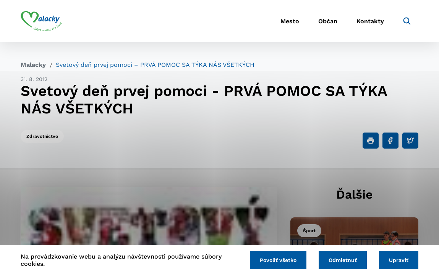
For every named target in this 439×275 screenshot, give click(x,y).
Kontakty (370, 21)
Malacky (33, 64)
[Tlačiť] (371, 141)
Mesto (289, 21)
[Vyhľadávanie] (407, 21)
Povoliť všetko (278, 260)
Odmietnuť (343, 260)
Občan (327, 21)
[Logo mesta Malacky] (41, 21)
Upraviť (398, 260)
